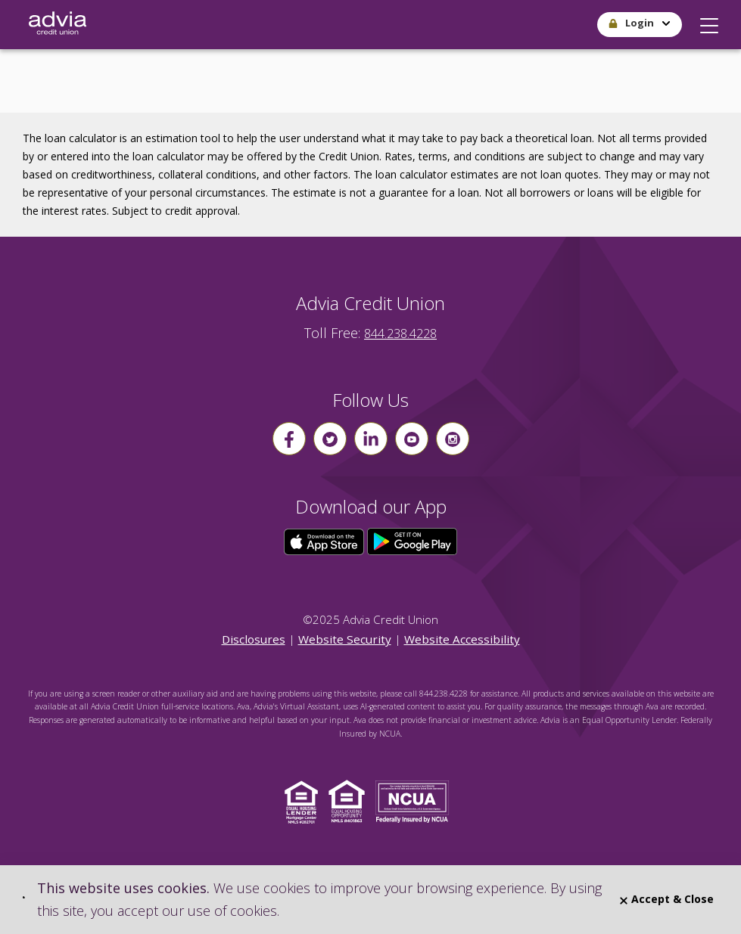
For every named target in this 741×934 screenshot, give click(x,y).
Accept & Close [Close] (667, 899)
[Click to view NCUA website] (416, 800)
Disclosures (253, 639)
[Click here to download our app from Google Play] (412, 540)
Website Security (344, 639)
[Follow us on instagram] (452, 438)
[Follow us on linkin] (371, 438)
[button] (709, 22)
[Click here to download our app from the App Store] (325, 540)
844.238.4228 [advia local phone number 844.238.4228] (400, 333)
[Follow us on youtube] (411, 438)
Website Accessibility (462, 639)
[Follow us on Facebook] (289, 438)
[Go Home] (57, 24)
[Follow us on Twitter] (330, 438)
